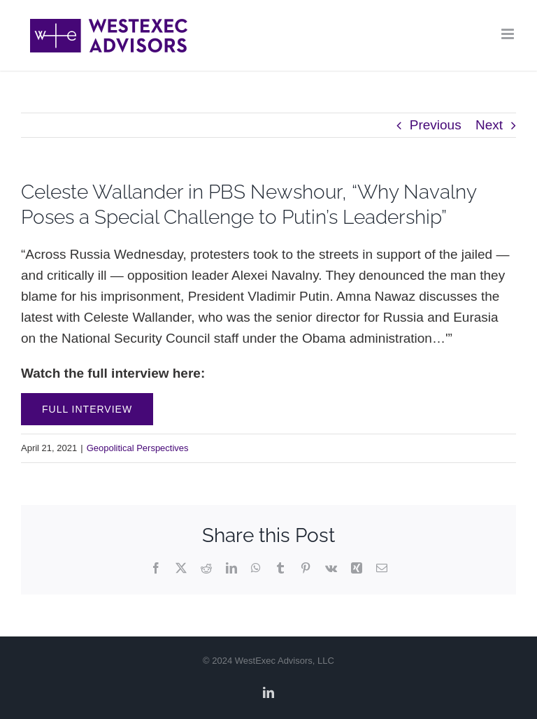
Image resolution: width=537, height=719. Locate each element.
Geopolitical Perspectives (138, 448)
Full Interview (87, 409)
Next (489, 125)
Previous (435, 125)
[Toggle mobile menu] (508, 34)
